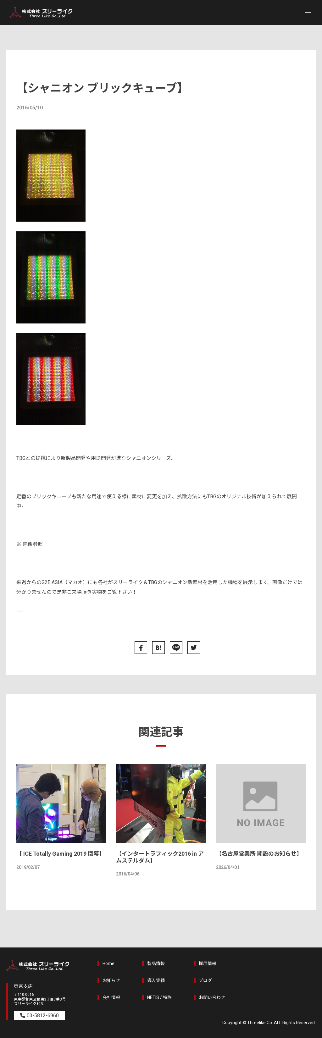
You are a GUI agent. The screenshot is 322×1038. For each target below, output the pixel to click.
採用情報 (207, 963)
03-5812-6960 (43, 1016)
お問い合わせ (212, 997)
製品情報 (156, 963)
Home (108, 963)
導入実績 (156, 980)
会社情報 (111, 997)
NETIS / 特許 (159, 997)
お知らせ (111, 980)
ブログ (205, 980)
